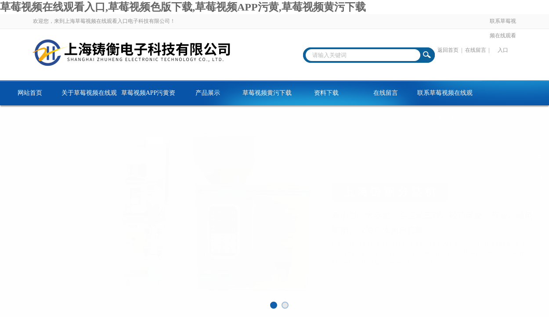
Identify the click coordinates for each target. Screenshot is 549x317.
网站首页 (30, 93)
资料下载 (326, 93)
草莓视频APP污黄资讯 (148, 97)
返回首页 (448, 50)
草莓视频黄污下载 (267, 93)
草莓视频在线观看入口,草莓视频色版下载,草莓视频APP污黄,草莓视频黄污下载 (183, 7)
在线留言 (475, 50)
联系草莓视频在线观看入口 (503, 35)
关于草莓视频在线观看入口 (89, 97)
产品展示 (207, 93)
